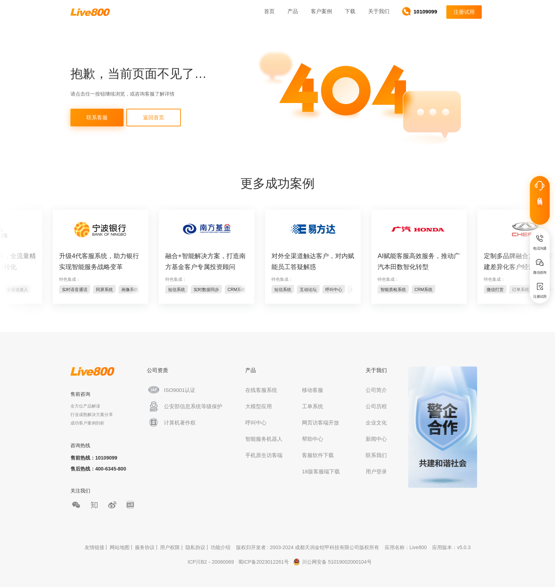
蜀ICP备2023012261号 (263, 562)
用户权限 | (172, 548)
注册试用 (464, 12)
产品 (292, 11)
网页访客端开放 (320, 423)
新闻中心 (376, 439)
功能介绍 (220, 548)
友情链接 (94, 548)
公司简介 (376, 390)
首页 (269, 11)
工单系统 (312, 406)
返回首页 (153, 117)
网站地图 (120, 548)
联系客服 (97, 117)
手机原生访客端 (263, 455)
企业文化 (376, 423)
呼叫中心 (256, 423)
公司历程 (376, 406)
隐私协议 (195, 548)
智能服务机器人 (263, 439)
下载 (350, 11)
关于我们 (378, 11)
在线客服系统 (261, 390)
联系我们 (376, 455)
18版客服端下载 (321, 471)
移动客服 (312, 390)
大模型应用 (258, 406)
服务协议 (145, 548)
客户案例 (321, 11)
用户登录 (376, 471)
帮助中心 (312, 439)
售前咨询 (80, 394)
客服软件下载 (318, 455)
